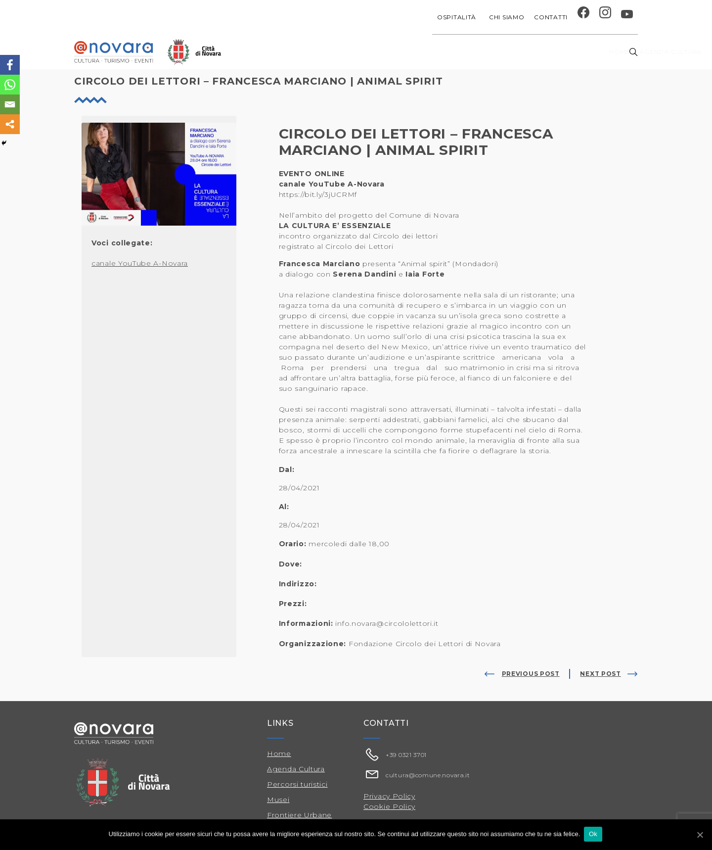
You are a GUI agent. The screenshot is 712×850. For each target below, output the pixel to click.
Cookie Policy (389, 806)
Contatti (551, 17)
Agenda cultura (345, 51)
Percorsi (594, 51)
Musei (278, 799)
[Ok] (700, 835)
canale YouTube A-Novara (139, 263)
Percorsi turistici (297, 784)
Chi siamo (506, 17)
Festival (482, 51)
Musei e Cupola (536, 51)
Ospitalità (458, 17)
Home (292, 51)
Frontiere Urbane (299, 814)
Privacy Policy (389, 796)
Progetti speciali (422, 51)
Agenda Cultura (296, 768)
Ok (594, 834)
